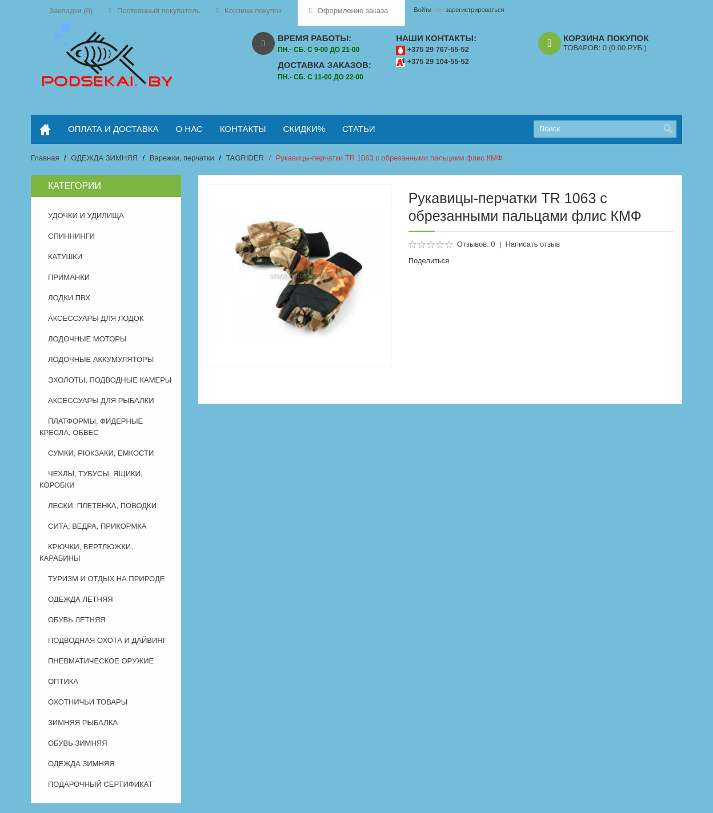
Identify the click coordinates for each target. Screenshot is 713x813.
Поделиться (429, 260)
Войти (422, 9)
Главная (45, 158)
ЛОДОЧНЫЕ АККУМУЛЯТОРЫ (101, 359)
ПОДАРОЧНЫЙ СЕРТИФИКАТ (100, 784)
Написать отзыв (532, 244)
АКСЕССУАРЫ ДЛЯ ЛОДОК (96, 318)
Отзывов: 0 (476, 244)
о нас (189, 129)
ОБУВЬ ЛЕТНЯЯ (77, 619)
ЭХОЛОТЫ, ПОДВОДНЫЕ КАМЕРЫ (109, 380)
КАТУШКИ (65, 256)
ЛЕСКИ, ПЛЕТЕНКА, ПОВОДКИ (102, 505)
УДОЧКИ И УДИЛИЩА (86, 215)
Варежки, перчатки (182, 158)
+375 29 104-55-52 (438, 61)
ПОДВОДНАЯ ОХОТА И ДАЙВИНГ (107, 640)
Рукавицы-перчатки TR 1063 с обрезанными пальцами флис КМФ (389, 158)
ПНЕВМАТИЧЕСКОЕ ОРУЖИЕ (101, 661)
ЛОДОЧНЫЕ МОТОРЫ (87, 339)
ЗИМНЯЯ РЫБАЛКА (83, 722)
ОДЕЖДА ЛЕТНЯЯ (80, 599)
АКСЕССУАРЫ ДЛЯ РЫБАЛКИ (101, 400)
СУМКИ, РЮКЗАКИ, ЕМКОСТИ (101, 453)
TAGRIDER (245, 158)
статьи (358, 129)
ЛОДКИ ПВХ (69, 297)
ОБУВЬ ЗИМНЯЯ (77, 743)
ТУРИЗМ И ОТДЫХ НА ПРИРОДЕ (106, 578)
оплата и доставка (113, 129)
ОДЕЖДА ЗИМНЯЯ (104, 158)
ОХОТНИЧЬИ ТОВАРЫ (87, 702)
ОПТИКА (63, 681)
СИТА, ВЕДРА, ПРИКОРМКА (97, 526)
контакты (243, 129)
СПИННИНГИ (71, 236)
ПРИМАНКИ (69, 277)
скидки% (304, 129)
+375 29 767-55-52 (438, 49)
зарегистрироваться (475, 9)
